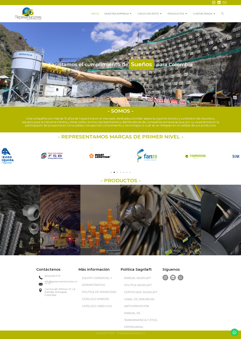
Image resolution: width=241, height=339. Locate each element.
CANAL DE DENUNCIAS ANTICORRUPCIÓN (139, 303)
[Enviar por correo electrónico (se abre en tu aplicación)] (224, 3)
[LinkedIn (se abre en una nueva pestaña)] (219, 2)
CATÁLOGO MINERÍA (95, 299)
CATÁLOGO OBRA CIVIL (97, 306)
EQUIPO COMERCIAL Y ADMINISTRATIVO (97, 281)
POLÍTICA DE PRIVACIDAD (99, 292)
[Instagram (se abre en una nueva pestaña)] (213, 2)
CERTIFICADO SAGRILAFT (140, 292)
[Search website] (222, 13)
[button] (111, 172)
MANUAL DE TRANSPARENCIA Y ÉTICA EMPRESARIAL (140, 320)
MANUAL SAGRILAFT (137, 278)
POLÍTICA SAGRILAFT (138, 285)
